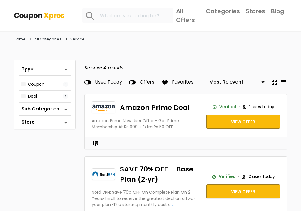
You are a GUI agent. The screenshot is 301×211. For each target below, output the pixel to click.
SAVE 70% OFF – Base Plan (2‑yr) (156, 174)
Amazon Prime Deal (155, 108)
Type (27, 69)
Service (77, 39)
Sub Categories (40, 109)
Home (20, 39)
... (175, 127)
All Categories (47, 39)
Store (28, 122)
